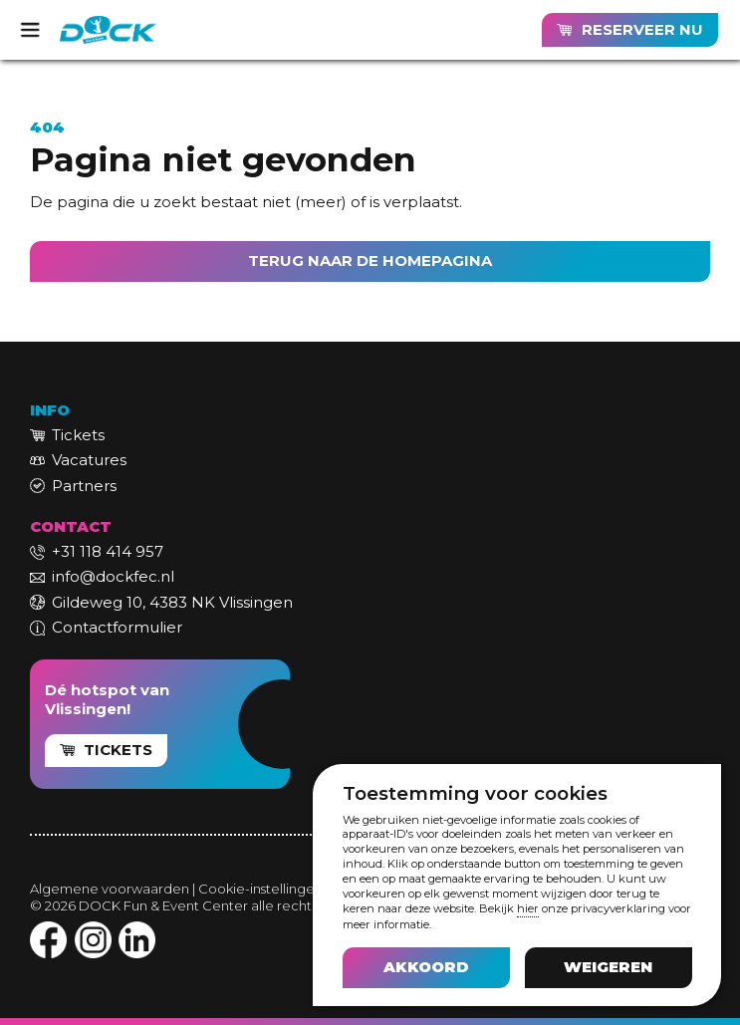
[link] (629, 30)
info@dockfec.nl (113, 577)
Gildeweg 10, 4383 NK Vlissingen (172, 603)
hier (528, 908)
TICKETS (118, 750)
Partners (84, 486)
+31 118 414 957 (107, 552)
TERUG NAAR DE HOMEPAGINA (370, 261)
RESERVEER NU (642, 30)
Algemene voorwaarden (109, 889)
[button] (426, 967)
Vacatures (89, 460)
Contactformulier (117, 628)
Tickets (78, 435)
